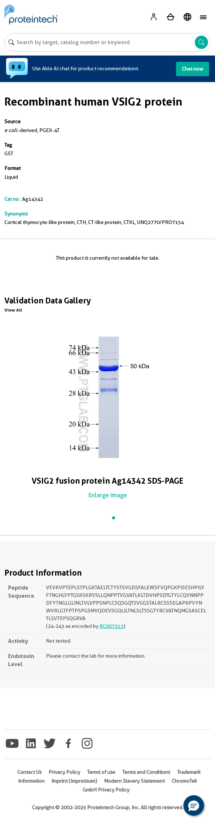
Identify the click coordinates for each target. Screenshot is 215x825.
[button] (193, 805)
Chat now (192, 69)
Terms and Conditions (146, 772)
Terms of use (101, 772)
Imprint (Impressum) (74, 781)
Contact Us (29, 772)
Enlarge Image (108, 495)
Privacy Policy (64, 772)
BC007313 (111, 626)
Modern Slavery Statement (134, 781)
